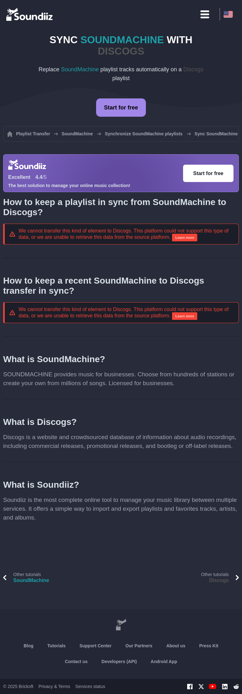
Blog (28, 645)
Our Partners (139, 645)
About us (176, 645)
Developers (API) (119, 661)
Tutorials (56, 645)
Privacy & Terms (54, 686)
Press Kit (208, 645)
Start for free (121, 107)
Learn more (184, 237)
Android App (164, 661)
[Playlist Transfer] (30, 14)
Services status (90, 686)
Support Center (95, 645)
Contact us (76, 661)
